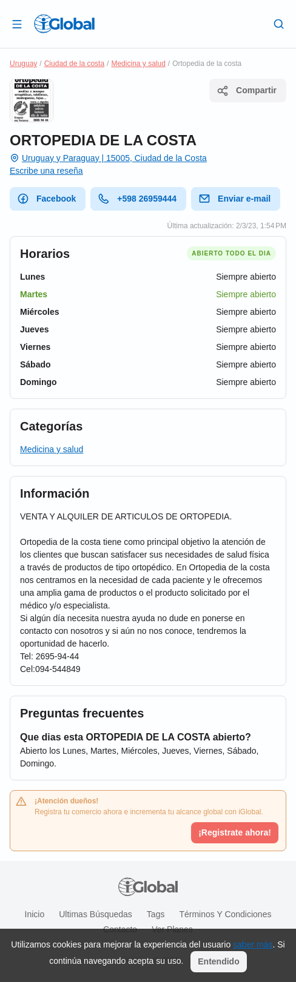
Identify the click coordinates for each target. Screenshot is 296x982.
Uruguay (23, 63)
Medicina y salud (138, 63)
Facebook (46, 199)
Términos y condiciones (225, 914)
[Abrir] (17, 24)
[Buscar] (279, 24)
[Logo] (64, 24)
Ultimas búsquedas (95, 914)
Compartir (247, 91)
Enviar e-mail (234, 199)
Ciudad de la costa (74, 63)
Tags (156, 914)
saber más (252, 944)
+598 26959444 (137, 199)
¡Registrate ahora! (234, 832)
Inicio (35, 914)
